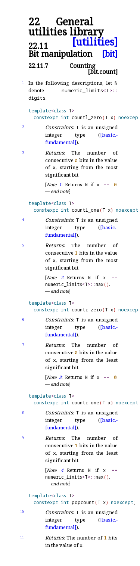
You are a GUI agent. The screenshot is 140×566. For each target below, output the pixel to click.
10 (22, 511)
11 (22, 537)
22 (34, 22)
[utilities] (95, 42)
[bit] (110, 53)
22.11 (38, 46)
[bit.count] (103, 72)
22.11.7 (38, 66)
